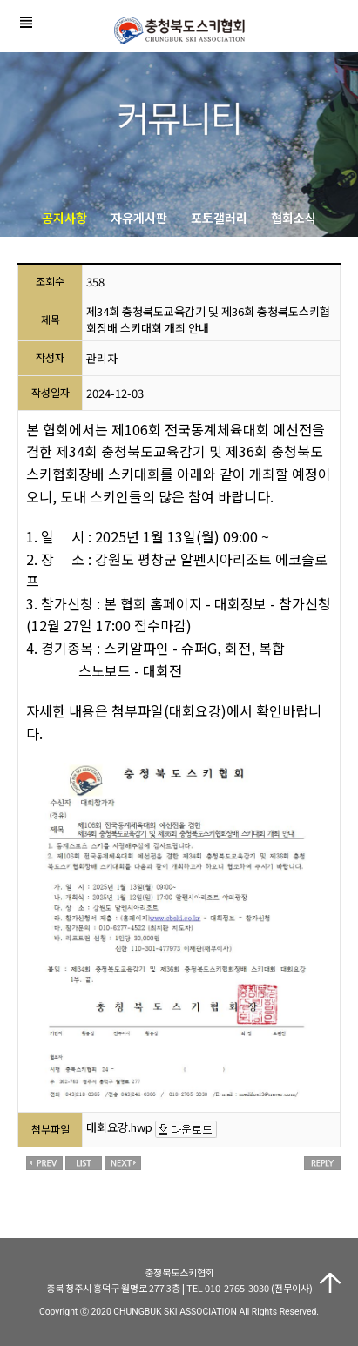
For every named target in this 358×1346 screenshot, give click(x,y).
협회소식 (293, 217)
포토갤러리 (219, 217)
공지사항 (64, 217)
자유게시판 (139, 217)
